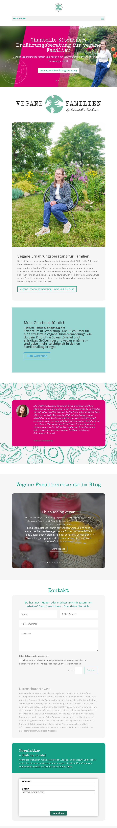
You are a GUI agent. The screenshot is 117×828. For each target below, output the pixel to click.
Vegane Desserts (76, 521)
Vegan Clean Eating (63, 517)
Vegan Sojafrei (44, 521)
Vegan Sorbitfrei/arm (59, 521)
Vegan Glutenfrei (80, 517)
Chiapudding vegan (58, 511)
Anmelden (58, 813)
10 (69, 562)
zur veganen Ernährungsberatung (58, 70)
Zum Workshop (37, 356)
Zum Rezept (58, 548)
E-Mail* (25, 789)
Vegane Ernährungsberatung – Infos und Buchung (47, 289)
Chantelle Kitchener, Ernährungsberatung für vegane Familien (58, 45)
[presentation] (44, 802)
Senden (91, 670)
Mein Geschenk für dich (44, 322)
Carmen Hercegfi (35, 517)
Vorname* (26, 781)
